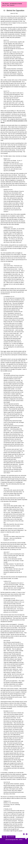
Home (4, 836)
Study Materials (11, 836)
